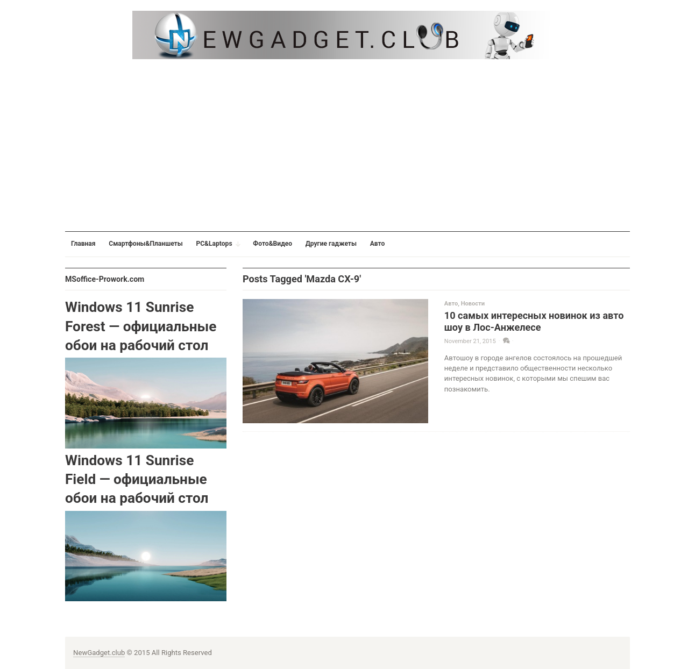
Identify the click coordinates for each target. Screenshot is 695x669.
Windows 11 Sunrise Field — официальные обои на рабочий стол (136, 479)
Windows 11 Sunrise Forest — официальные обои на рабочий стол (140, 326)
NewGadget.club (99, 653)
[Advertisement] (347, 145)
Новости (473, 303)
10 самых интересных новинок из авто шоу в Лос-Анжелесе (534, 321)
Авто (451, 303)
